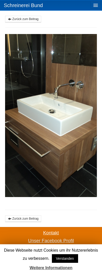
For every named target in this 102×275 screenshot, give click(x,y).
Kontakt (51, 232)
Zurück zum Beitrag (23, 19)
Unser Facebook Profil (51, 240)
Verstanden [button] (65, 258)
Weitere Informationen (51, 268)
